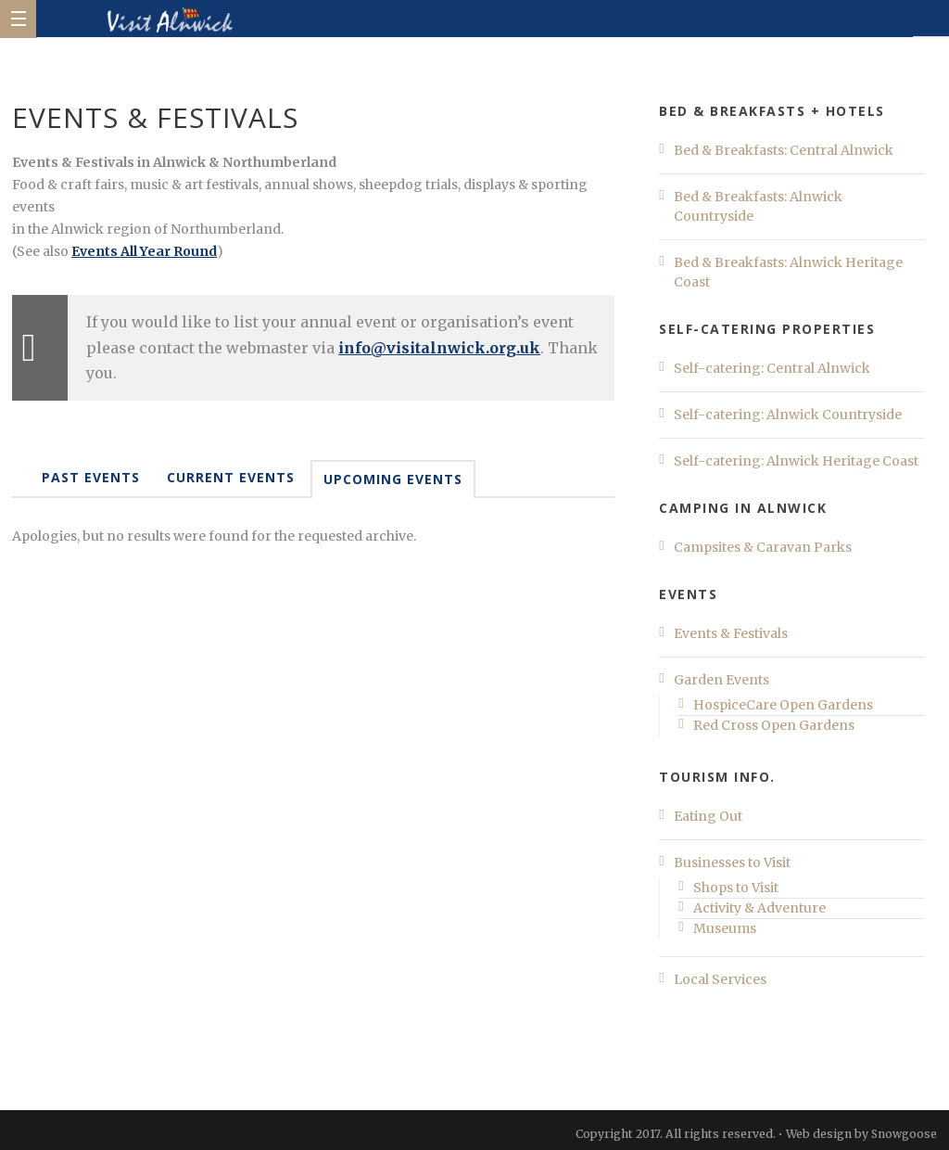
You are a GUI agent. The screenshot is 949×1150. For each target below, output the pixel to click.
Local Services (720, 979)
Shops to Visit (735, 887)
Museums (724, 928)
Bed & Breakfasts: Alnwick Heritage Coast (788, 272)
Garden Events (721, 679)
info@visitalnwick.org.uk (439, 348)
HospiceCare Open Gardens (783, 704)
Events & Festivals (731, 633)
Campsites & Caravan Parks (763, 547)
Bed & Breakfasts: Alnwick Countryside (758, 206)
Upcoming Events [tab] (392, 479)
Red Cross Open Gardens (773, 725)
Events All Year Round (144, 251)
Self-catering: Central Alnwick (772, 368)
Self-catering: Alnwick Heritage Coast (796, 461)
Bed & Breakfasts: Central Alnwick (783, 150)
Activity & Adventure (759, 908)
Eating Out (708, 816)
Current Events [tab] (231, 477)
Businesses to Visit (732, 862)
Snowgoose (904, 1134)
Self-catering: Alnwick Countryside (788, 414)
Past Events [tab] (91, 477)
